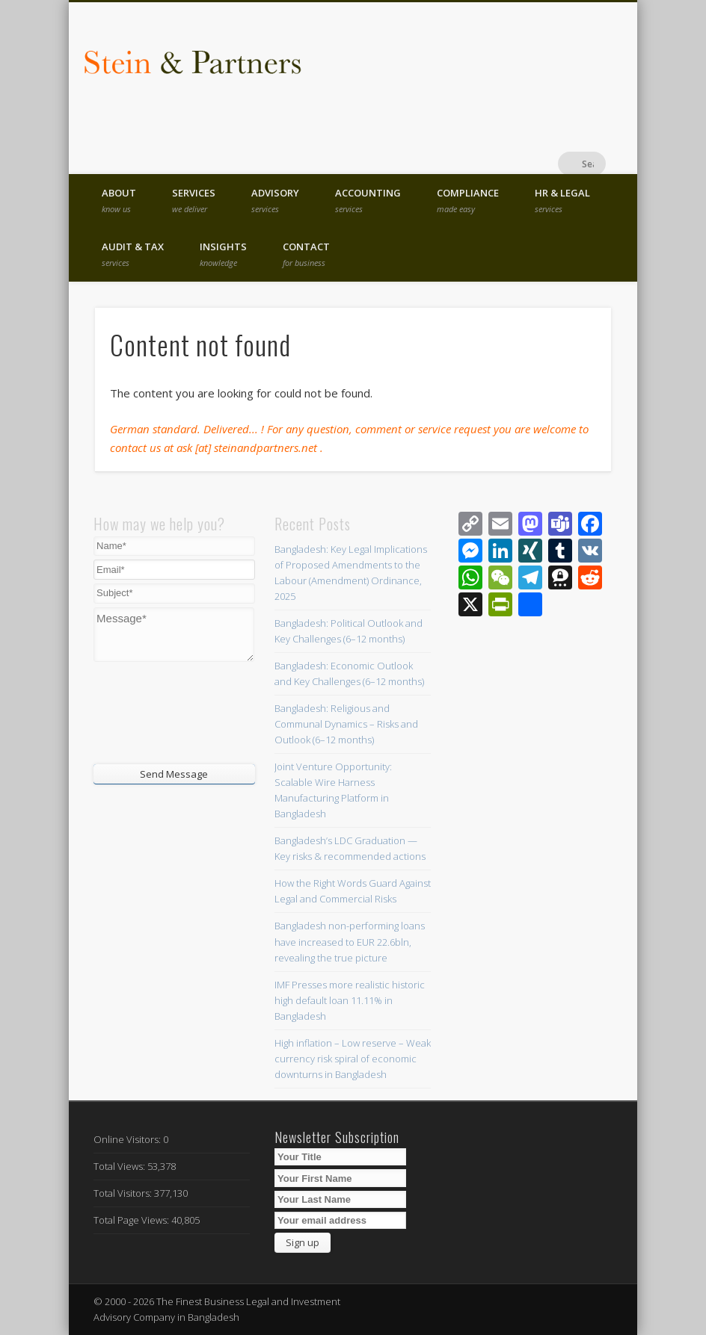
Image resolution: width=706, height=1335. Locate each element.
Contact (306, 254)
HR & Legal (562, 200)
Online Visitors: (128, 1139)
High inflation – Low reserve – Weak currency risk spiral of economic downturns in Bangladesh (352, 1058)
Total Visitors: (123, 1193)
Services (193, 200)
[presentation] (183, 711)
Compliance (468, 200)
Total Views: (120, 1166)
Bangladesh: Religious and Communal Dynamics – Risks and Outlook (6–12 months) (346, 723)
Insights (223, 254)
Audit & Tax (133, 254)
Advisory (275, 200)
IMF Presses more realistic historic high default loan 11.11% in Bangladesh (349, 1000)
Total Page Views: (132, 1220)
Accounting (368, 200)
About (119, 200)
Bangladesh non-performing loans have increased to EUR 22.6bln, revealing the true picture (349, 941)
